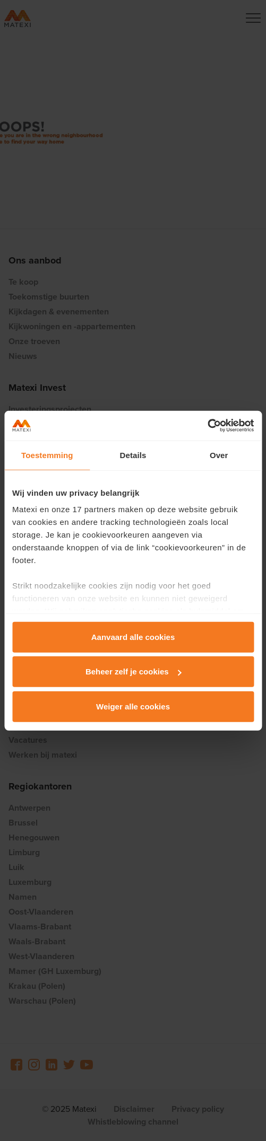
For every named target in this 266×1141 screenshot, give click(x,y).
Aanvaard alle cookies (133, 636)
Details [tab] (133, 454)
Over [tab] (219, 454)
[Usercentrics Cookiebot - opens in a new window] (207, 426)
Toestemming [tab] (47, 454)
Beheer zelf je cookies (133, 671)
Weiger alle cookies (133, 705)
